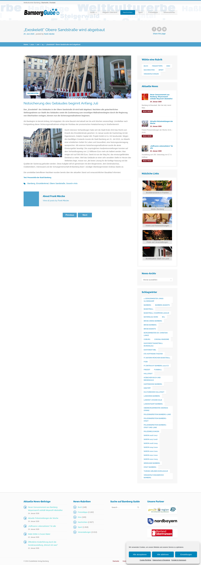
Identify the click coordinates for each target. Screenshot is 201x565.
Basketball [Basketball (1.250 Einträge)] (148, 309)
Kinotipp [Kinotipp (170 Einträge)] (147, 388)
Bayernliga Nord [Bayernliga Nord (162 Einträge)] (151, 317)
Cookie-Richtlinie (145, 560)
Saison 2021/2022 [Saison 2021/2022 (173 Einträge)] (151, 455)
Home (26, 44)
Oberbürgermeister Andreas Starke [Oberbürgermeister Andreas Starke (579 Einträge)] (156, 409)
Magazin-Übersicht (110, 12)
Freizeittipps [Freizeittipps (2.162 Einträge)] (157, 66)
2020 (32, 44)
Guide (92, 12)
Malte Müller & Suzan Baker (39, 534)
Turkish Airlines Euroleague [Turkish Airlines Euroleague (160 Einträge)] (156, 471)
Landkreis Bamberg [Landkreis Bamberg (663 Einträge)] (152, 396)
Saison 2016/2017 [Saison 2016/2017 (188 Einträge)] (151, 435)
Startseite (44, 3)
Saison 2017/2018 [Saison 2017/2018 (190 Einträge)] (150, 439)
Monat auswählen (150, 280)
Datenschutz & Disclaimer (161, 560)
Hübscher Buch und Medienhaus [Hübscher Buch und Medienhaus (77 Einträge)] (152, 379)
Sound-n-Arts (69, 183)
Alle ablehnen (163, 554)
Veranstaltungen (84, 532)
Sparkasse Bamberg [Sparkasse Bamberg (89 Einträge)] (152, 463)
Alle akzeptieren (140, 554)
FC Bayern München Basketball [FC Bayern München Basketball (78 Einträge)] (157, 358)
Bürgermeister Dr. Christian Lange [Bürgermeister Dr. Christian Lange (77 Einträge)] (156, 334)
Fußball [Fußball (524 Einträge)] (158, 370)
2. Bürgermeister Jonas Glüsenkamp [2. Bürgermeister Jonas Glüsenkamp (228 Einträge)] (153, 300)
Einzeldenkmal (41, 183)
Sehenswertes (169, 12)
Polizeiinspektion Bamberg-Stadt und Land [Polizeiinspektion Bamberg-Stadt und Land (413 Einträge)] (155, 426)
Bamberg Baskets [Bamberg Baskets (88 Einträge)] (162, 305)
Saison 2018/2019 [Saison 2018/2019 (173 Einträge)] (151, 443)
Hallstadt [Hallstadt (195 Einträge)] (148, 374)
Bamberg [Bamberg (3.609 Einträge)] (147, 305)
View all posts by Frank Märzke (56, 200)
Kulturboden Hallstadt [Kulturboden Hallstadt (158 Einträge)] (154, 392)
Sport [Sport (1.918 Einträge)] (161, 70)
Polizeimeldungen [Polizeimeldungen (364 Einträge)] (151, 431)
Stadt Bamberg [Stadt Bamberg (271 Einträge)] (150, 467)
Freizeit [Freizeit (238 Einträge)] (147, 370)
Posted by (45, 34)
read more (147, 111)
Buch (80, 507)
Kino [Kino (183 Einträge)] (168, 66)
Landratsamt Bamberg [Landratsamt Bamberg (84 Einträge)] (153, 404)
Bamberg (31, 183)
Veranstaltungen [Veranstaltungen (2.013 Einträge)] (151, 74)
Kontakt (52, 3)
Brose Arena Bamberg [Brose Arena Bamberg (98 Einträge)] (153, 321)
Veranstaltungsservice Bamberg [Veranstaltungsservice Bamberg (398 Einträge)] (154, 476)
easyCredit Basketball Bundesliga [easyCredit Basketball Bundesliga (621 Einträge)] (153, 344)
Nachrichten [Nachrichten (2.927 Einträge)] (149, 70)
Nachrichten (128, 12)
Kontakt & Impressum (178, 560)
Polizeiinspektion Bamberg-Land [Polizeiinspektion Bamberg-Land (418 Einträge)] (157, 414)
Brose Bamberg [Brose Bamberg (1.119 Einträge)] (150, 325)
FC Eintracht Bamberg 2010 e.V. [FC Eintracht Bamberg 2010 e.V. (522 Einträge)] (156, 366)
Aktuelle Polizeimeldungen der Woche (43, 518)
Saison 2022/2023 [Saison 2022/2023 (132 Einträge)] (151, 459)
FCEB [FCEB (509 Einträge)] (146, 362)
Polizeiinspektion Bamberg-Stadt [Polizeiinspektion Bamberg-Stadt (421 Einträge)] (155, 420)
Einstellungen (186, 554)
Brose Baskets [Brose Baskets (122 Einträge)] (150, 329)
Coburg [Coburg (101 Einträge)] (147, 339)
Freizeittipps (153, 12)
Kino (79, 517)
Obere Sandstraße (55, 183)
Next (85, 215)
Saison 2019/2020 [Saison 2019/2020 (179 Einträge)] (151, 447)
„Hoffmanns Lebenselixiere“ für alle (42, 526)
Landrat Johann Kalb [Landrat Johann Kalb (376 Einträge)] (153, 400)
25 (43, 44)
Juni (37, 44)
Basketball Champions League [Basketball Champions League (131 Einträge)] (156, 313)
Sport (140, 12)
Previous (70, 215)
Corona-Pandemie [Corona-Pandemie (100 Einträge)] (161, 339)
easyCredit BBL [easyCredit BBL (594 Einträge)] (150, 350)
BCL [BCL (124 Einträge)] (163, 317)
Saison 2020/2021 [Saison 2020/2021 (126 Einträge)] (151, 451)
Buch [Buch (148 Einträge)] (146, 66)
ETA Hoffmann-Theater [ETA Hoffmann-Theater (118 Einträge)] (153, 354)
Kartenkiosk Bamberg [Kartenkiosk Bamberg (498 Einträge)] (153, 384)
